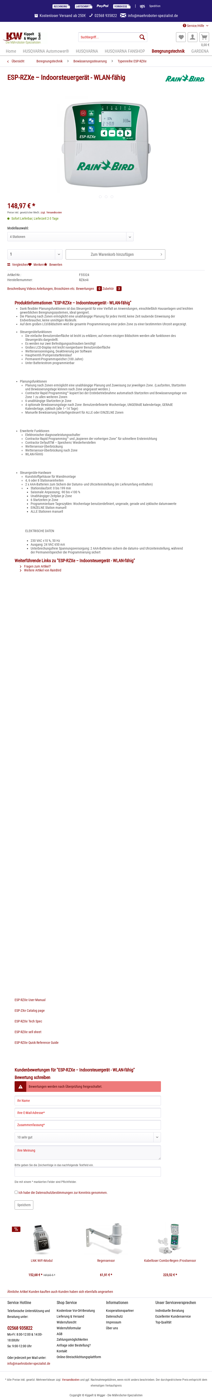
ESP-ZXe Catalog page (30, 1010)
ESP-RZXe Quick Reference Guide (37, 1043)
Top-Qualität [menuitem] (163, 1322)
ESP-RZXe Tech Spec (28, 1021)
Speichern (24, 1205)
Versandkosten (71, 1379)
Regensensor (106, 1261)
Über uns (112, 1328)
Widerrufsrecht (66, 1322)
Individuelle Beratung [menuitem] (169, 1311)
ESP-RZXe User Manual (30, 1000)
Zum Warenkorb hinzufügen (126, 254)
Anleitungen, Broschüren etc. (56, 289)
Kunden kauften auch (43, 1292)
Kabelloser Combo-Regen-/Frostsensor (170, 1261)
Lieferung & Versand (70, 1316)
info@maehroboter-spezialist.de (28, 1363)
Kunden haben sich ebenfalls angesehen (85, 1292)
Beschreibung (16, 289)
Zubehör (112, 289)
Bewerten (53, 265)
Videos (31, 289)
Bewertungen (89, 289)
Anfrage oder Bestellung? (74, 1345)
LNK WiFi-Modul (42, 1261)
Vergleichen (17, 265)
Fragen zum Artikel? (35, 566)
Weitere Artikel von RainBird (40, 570)
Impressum (113, 1322)
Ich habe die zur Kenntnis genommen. (63, 1193)
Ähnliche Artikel (17, 1292)
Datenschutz (114, 1316)
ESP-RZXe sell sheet (28, 1032)
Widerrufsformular (69, 1328)
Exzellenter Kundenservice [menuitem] (173, 1316)
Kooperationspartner (120, 1311)
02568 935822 (19, 1328)
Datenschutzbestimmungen (54, 1193)
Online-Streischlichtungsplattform (79, 1357)
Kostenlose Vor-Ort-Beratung (76, 1311)
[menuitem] (112, 39)
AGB (59, 1334)
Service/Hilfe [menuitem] (194, 26)
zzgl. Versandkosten (51, 212)
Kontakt (62, 1351)
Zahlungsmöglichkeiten (72, 1339)
